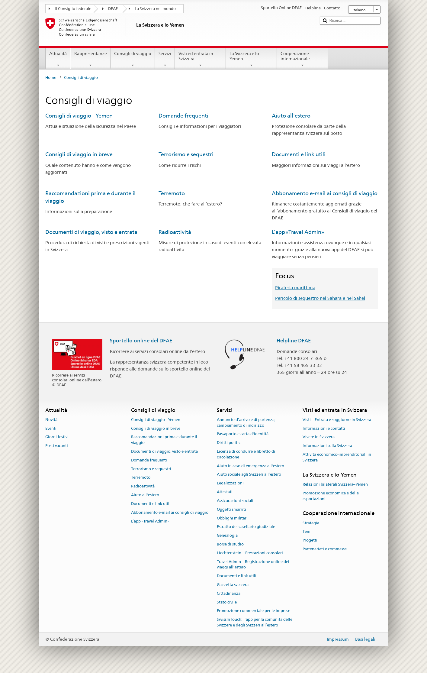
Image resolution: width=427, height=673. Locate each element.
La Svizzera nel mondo (155, 8)
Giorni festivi (57, 437)
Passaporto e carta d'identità (242, 434)
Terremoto (172, 193)
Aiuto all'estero (291, 115)
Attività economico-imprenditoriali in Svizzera (337, 457)
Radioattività (175, 232)
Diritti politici (229, 442)
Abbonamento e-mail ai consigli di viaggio (324, 193)
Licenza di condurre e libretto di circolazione (246, 454)
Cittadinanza (228, 593)
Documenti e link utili (299, 154)
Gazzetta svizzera (233, 584)
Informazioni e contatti (324, 428)
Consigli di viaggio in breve (79, 154)
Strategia (311, 523)
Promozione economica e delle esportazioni (331, 496)
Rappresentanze (90, 59)
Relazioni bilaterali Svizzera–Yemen (335, 484)
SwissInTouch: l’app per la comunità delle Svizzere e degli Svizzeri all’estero (254, 622)
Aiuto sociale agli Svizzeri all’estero (249, 474)
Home (50, 77)
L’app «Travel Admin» (298, 232)
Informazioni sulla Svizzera (327, 445)
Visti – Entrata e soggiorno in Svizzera (337, 419)
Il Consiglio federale (73, 8)
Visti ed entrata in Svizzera (200, 59)
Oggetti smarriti (231, 509)
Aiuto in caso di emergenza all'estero (250, 466)
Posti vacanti (56, 445)
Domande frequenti (183, 115)
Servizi (165, 59)
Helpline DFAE (294, 341)
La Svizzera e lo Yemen (251, 59)
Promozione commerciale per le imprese (253, 611)
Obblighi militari (232, 518)
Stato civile (227, 602)
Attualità (58, 59)
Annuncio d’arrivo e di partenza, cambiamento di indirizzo (246, 422)
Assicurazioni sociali (235, 500)
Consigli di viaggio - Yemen (79, 115)
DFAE (113, 8)
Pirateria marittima (295, 287)
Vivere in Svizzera (319, 437)
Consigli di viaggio (133, 59)
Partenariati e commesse (325, 549)
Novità (51, 419)
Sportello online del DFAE (141, 341)
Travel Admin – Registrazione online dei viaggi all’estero (253, 564)
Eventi (50, 428)
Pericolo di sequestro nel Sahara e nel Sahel (320, 298)
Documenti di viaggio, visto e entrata (91, 232)
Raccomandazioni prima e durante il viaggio (164, 440)
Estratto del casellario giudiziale (246, 527)
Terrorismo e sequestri (186, 154)
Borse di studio (230, 544)
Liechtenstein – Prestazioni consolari (250, 553)
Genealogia (227, 535)
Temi (307, 531)
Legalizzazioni (230, 483)
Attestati (225, 492)
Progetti (310, 540)
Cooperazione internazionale (302, 59)
